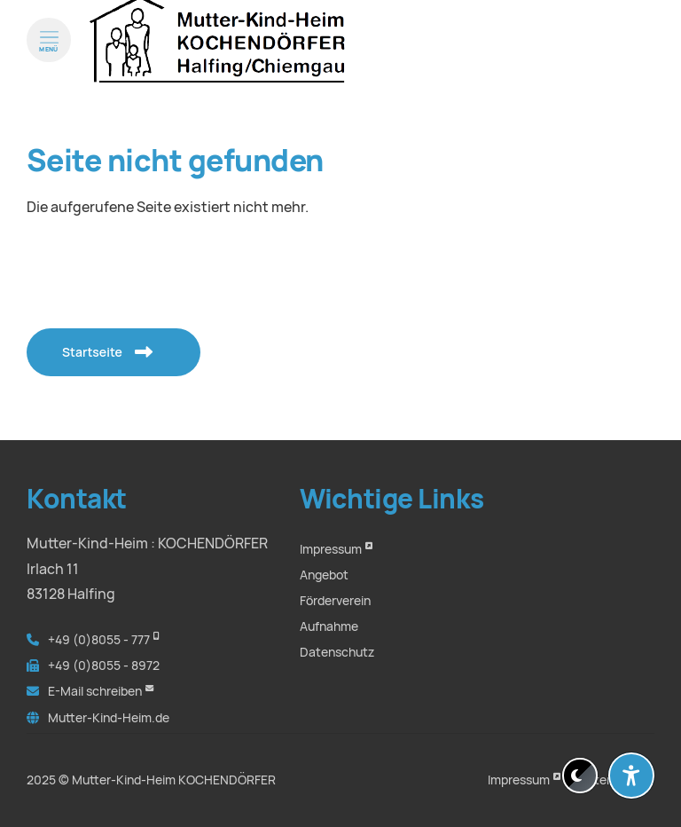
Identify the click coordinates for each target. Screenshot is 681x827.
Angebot (324, 575)
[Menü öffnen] (49, 57)
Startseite (98, 351)
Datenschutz (337, 652)
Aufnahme (329, 626)
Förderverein (335, 601)
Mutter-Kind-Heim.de (108, 718)
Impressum (331, 549)
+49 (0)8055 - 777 (99, 640)
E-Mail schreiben (95, 691)
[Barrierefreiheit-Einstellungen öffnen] (631, 775)
